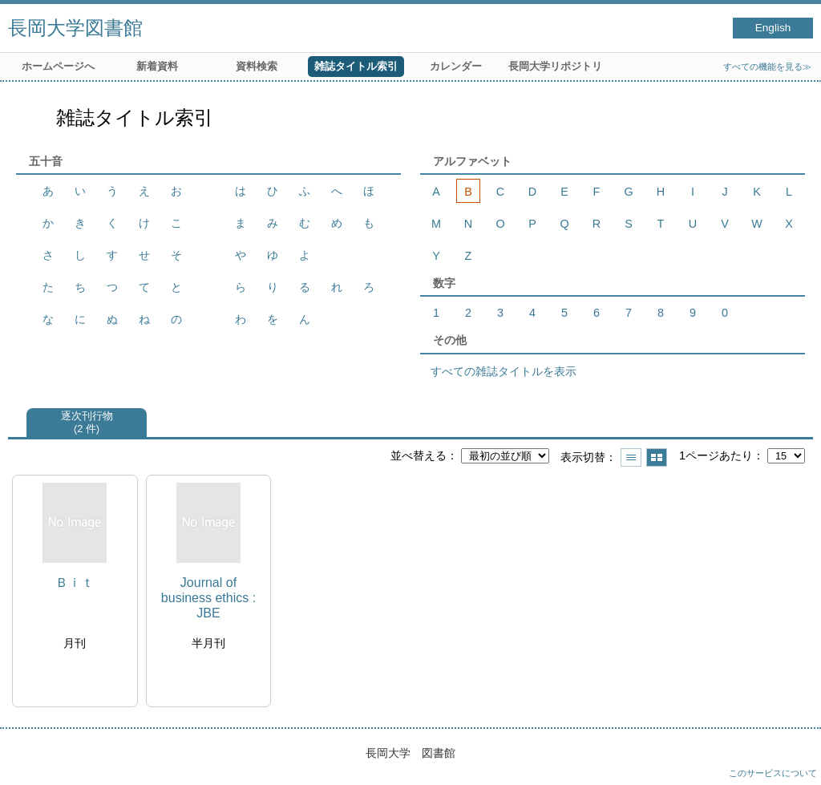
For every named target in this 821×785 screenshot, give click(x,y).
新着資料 (157, 66)
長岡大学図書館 (75, 27)
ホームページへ (58, 66)
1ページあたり (716, 455)
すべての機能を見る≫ (767, 66)
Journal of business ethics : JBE (208, 598)
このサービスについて (773, 773)
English (773, 28)
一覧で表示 (631, 457)
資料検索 (256, 66)
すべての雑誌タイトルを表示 (503, 371)
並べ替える (418, 455)
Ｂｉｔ (74, 582)
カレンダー (456, 66)
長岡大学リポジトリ (555, 66)
